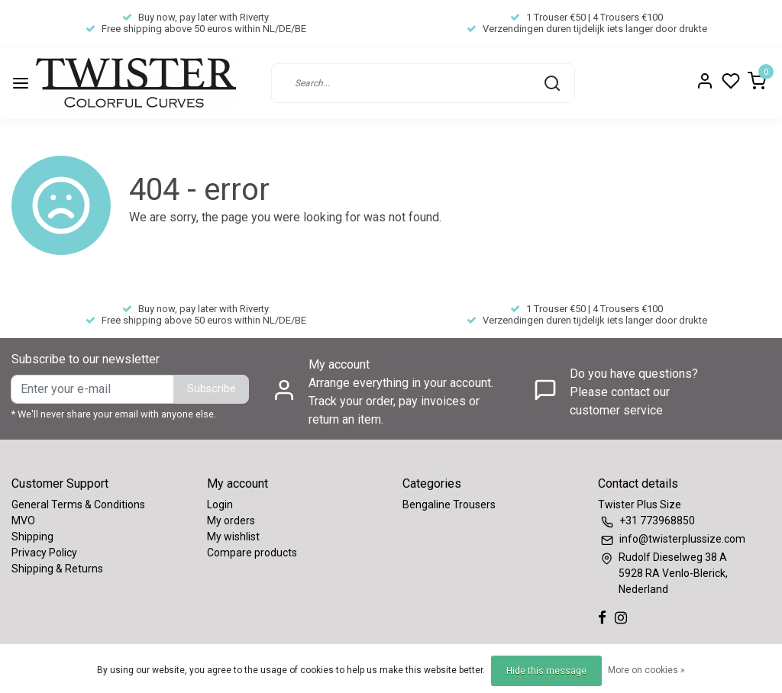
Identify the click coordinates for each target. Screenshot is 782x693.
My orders (231, 520)
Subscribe (211, 388)
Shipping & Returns (57, 568)
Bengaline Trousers (449, 504)
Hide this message (546, 671)
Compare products (252, 552)
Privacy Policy (44, 552)
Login (220, 504)
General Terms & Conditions (78, 504)
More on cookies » (646, 670)
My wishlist (233, 536)
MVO (23, 520)
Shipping (32, 536)
